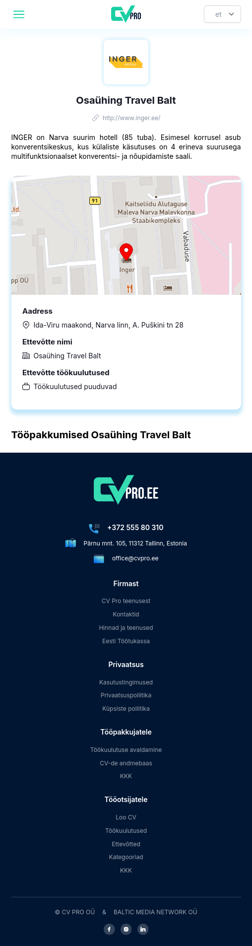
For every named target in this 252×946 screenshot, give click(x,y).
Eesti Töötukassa (126, 641)
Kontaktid (126, 614)
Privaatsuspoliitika (126, 695)
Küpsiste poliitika (125, 708)
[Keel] (222, 14)
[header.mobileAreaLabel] (18, 14)
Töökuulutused (126, 830)
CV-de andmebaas (126, 763)
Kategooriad (126, 857)
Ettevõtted (126, 844)
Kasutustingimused (126, 682)
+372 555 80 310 (135, 527)
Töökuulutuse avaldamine (126, 749)
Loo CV (126, 817)
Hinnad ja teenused (126, 627)
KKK (126, 776)
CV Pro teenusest (126, 601)
